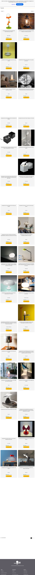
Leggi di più (13, 4)
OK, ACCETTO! (19, 4)
